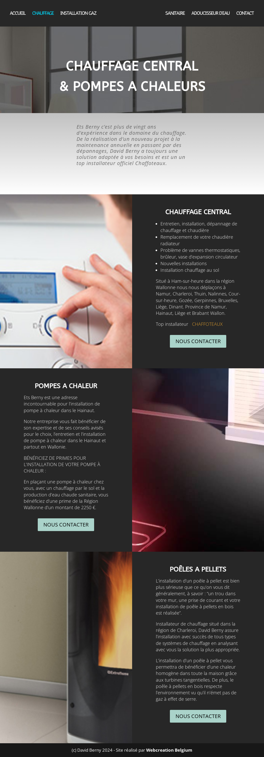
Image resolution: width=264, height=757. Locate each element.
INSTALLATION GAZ (78, 13)
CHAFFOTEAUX (207, 324)
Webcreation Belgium (169, 750)
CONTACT (245, 13)
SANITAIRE (175, 13)
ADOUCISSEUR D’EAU (211, 13)
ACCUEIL (17, 13)
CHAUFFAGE (42, 13)
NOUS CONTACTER (198, 341)
